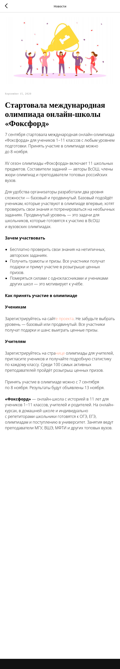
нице (60, 353)
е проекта (64, 318)
